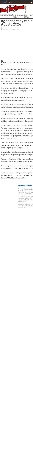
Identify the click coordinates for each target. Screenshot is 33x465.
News (10, 2)
